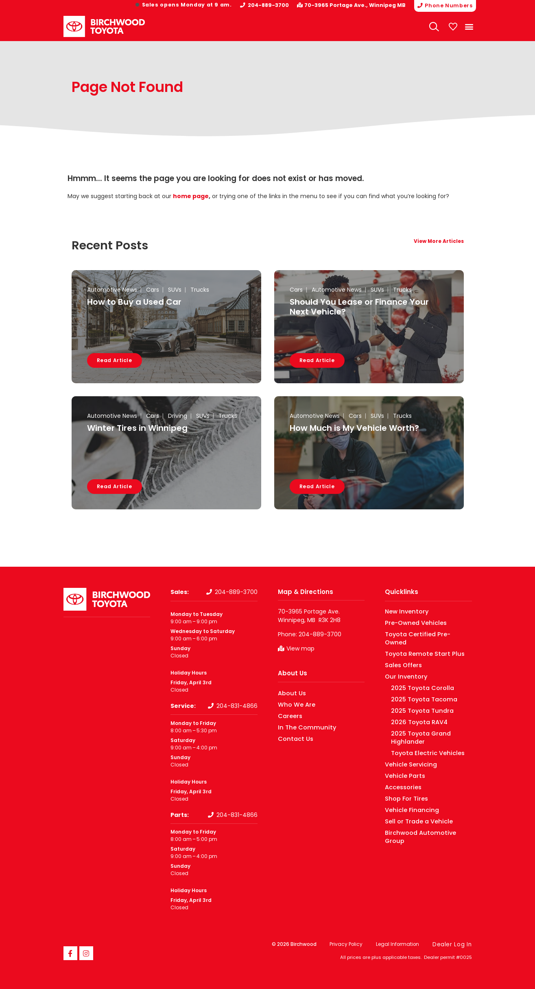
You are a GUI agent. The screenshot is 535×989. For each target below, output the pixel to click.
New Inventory (403, 611)
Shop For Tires (402, 782)
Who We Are (293, 704)
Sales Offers (400, 656)
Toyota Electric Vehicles (420, 736)
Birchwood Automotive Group (422, 816)
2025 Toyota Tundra (415, 702)
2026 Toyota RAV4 (413, 713)
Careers (288, 715)
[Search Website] (434, 26)
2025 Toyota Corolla (415, 679)
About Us (292, 673)
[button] (469, 26)
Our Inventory (402, 668)
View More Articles (439, 241)
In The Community (301, 726)
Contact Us (292, 738)
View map (300, 648)
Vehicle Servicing (406, 747)
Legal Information (401, 944)
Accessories (400, 770)
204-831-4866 (237, 705)
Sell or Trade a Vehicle (412, 804)
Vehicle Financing (406, 793)
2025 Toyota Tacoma (417, 691)
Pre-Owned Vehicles (410, 622)
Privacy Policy (348, 944)
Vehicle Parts (401, 759)
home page (191, 196)
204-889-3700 (272, 5)
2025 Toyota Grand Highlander (428, 725)
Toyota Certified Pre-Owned (420, 634)
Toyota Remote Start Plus (417, 645)
